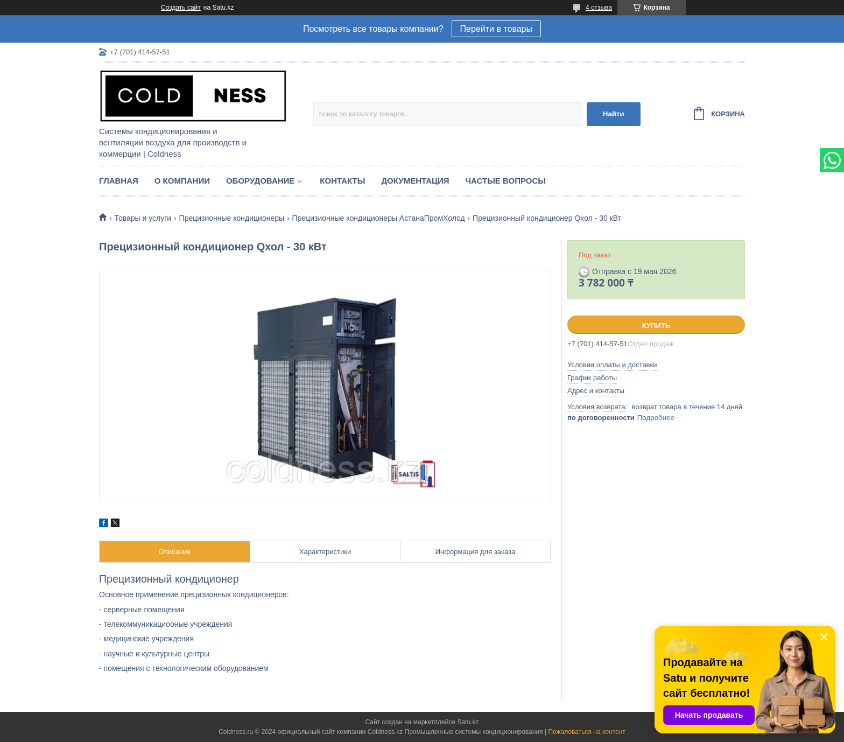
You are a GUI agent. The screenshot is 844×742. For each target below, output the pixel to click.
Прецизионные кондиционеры (231, 218)
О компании (182, 181)
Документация (415, 181)
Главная (118, 181)
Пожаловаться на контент (586, 732)
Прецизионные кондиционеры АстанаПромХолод (378, 218)
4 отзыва (599, 7)
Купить (656, 325)
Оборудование (260, 181)
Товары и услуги (142, 218)
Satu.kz (468, 722)
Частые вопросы (506, 181)
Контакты (342, 181)
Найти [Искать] (613, 114)
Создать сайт (181, 7)
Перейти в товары (496, 28)
